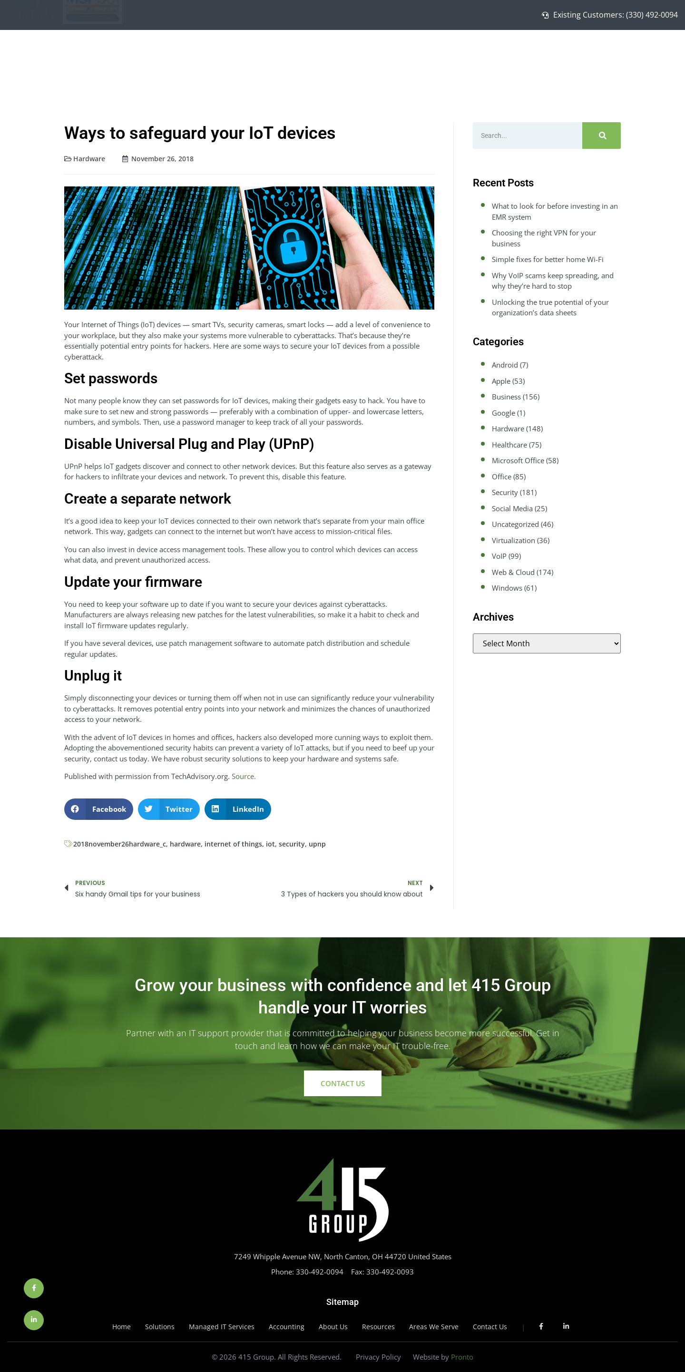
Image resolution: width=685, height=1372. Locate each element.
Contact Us (648, 56)
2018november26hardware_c (119, 843)
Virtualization (513, 540)
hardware (185, 843)
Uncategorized (515, 524)
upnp (317, 843)
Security (505, 492)
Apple (501, 381)
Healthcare (509, 444)
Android (505, 365)
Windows (507, 588)
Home (438, 56)
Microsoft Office (518, 460)
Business (506, 396)
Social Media (512, 508)
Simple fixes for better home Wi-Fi (548, 259)
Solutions (475, 57)
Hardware (89, 158)
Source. (244, 776)
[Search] (601, 135)
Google (503, 413)
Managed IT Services (539, 57)
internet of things (233, 843)
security (292, 843)
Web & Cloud (513, 572)
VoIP (499, 556)
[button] (98, 809)
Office (501, 476)
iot (270, 843)
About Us (604, 57)
